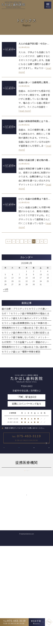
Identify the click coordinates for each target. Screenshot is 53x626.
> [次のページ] (45, 241)
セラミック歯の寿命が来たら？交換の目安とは (25, 332)
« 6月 (5, 289)
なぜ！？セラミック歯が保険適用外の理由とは (25, 313)
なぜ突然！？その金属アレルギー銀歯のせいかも (26, 342)
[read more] (25, 110)
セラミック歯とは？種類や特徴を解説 (21, 351)
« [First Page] (13, 241)
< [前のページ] (17, 241)
